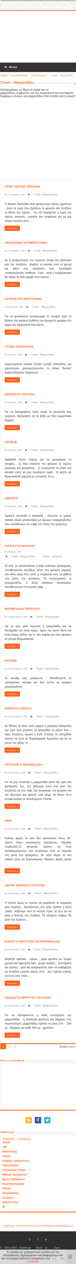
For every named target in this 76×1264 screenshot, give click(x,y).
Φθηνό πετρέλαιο (14, 1174)
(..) (54, 1258)
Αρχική (4, 75)
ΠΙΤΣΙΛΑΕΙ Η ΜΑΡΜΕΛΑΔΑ (24, 764)
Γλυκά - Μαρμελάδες (45, 194)
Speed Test (10, 1202)
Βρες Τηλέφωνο (13, 1179)
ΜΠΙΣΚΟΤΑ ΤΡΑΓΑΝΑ (20, 394)
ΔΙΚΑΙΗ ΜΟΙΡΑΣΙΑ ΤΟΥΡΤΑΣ (25, 885)
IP (3, 1206)
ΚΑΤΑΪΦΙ (11, 660)
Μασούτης (9, 1151)
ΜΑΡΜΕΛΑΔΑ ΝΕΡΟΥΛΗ (22, 608)
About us (41, 1247)
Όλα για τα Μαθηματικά (42, 1225)
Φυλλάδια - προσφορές (16, 1138)
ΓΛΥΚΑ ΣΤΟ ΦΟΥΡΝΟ (20, 546)
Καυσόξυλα (10, 1165)
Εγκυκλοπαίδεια (19, 75)
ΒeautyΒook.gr (65, 1225)
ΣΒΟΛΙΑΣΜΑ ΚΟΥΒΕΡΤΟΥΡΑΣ (26, 242)
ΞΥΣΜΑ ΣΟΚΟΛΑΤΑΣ (19, 346)
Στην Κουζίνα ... (39, 75)
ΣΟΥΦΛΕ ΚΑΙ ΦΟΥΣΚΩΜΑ (23, 298)
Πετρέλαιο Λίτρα (13, 1170)
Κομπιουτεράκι (13, 1183)
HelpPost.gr (9, 1225)
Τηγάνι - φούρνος (52, 556)
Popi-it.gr (23, 1225)
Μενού (10, 67)
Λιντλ (6, 1142)
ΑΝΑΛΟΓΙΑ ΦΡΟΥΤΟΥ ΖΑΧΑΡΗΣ (28, 997)
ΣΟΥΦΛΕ (11, 442)
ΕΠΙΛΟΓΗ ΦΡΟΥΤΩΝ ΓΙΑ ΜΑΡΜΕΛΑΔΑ (32, 941)
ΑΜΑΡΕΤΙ (11, 498)
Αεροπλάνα (10, 1193)
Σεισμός (8, 1197)
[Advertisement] (38, 37)
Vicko (6, 1156)
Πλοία (6, 1188)
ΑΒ (4, 1146)
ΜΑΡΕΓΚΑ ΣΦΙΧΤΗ (18, 708)
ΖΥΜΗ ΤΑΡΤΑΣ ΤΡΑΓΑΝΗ (22, 186)
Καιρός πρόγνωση (15, 1160)
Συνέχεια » (12, 228)
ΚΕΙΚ (8, 820)
